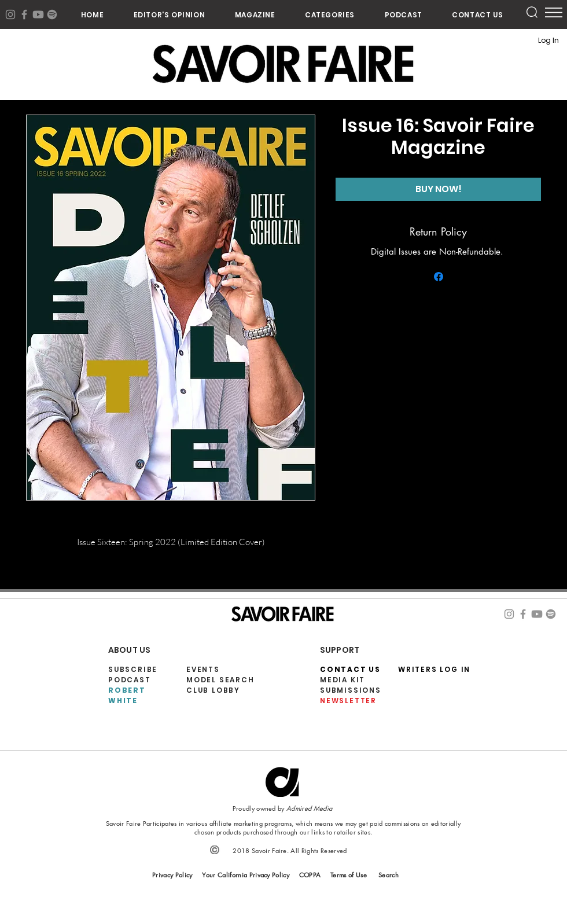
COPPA (310, 874)
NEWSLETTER (348, 700)
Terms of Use (348, 874)
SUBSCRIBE (132, 669)
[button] (330, 15)
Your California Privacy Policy (245, 874)
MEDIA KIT (342, 680)
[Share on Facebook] (439, 277)
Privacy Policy (172, 874)
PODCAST (129, 680)
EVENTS (203, 669)
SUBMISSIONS (350, 690)
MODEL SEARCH (220, 680)
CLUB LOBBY (213, 690)
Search (388, 874)
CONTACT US (350, 669)
